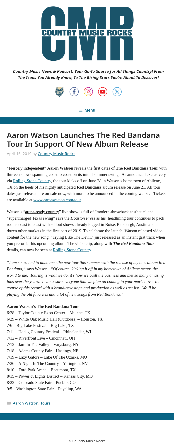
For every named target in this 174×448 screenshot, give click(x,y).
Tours (46, 403)
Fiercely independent (26, 168)
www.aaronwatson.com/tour (57, 199)
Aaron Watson (25, 403)
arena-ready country (42, 211)
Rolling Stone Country (32, 180)
